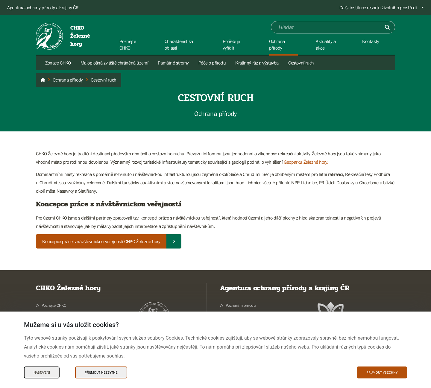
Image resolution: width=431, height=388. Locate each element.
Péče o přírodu (212, 62)
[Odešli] (387, 27)
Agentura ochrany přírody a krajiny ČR (42, 7)
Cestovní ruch (301, 62)
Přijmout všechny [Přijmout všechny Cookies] (381, 372)
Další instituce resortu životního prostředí (378, 7)
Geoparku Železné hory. (305, 162)
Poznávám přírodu (241, 305)
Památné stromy (173, 62)
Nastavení (42, 372)
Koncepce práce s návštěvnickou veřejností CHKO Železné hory (101, 241)
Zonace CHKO (58, 62)
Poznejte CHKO (54, 305)
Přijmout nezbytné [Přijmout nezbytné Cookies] (101, 372)
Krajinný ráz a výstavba (257, 62)
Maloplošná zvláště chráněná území (114, 62)
